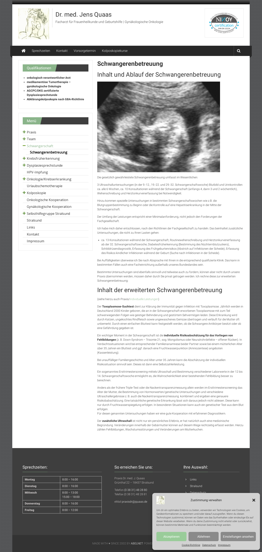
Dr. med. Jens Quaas (83, 14)
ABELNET (137, 543)
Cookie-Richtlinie (191, 545)
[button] (254, 500)
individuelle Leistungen (144, 299)
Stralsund (196, 486)
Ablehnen (203, 536)
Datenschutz (209, 545)
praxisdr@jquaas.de (134, 501)
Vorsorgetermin (85, 51)
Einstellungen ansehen (238, 536)
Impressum (224, 545)
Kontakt (62, 51)
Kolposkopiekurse (115, 51)
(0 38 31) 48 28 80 (135, 490)
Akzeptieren (171, 536)
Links (193, 479)
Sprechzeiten (41, 51)
